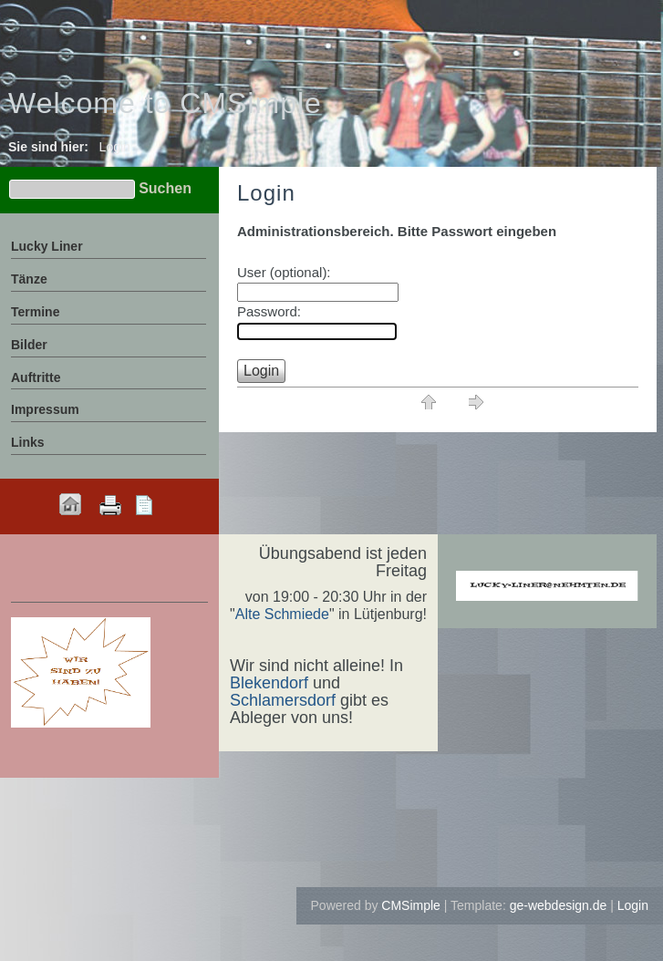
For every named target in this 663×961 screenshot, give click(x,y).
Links (28, 442)
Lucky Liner (47, 246)
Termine (35, 312)
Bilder (29, 344)
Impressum (45, 409)
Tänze (29, 279)
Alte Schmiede (282, 614)
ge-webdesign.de (558, 905)
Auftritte (35, 377)
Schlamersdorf (283, 700)
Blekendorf (269, 683)
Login (632, 905)
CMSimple (410, 905)
